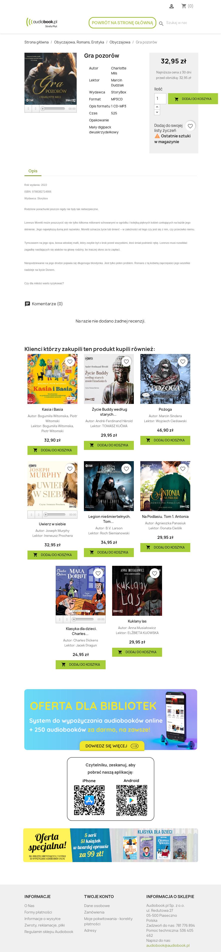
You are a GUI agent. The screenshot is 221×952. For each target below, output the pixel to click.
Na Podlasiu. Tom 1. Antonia (165, 516)
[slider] (54, 108)
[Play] (28, 109)
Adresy (90, 930)
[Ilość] (160, 98)
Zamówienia (94, 912)
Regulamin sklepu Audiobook (48, 931)
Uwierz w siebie (52, 524)
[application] (50, 109)
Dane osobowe (97, 905)
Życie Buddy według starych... (109, 412)
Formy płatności (38, 912)
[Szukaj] (176, 23)
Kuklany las (137, 621)
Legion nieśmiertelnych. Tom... (109, 519)
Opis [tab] (32, 171)
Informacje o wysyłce (42, 918)
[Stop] (35, 109)
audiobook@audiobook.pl (168, 945)
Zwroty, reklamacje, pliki (44, 925)
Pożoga (165, 409)
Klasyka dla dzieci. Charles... (81, 631)
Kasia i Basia (52, 409)
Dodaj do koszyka (193, 99)
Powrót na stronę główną (122, 22)
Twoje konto (99, 896)
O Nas (29, 905)
